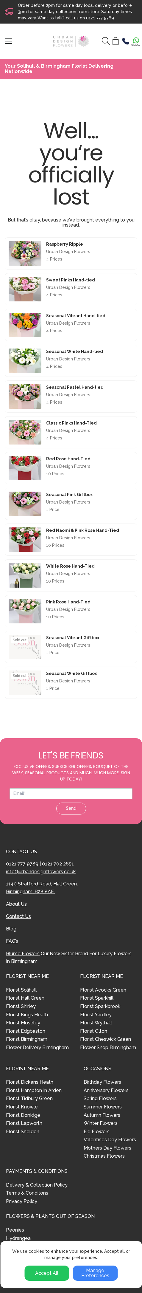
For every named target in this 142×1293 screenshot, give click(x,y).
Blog (11, 929)
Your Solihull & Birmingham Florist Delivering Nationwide (59, 69)
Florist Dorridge (23, 1115)
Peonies (15, 1230)
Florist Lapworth (24, 1123)
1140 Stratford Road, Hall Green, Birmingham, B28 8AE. (42, 887)
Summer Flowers (103, 1107)
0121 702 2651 (58, 864)
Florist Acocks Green (103, 990)
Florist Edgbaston (25, 1031)
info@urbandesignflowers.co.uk (41, 871)
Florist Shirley (21, 1006)
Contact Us (18, 916)
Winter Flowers (101, 1123)
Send (71, 808)
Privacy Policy (21, 1201)
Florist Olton (93, 1031)
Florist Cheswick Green (105, 1039)
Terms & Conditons (27, 1193)
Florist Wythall (96, 1023)
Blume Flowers (23, 953)
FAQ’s (12, 941)
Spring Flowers (100, 1098)
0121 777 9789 (100, 18)
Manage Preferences (95, 1273)
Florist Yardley (96, 1015)
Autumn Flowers (102, 1115)
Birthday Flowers (102, 1082)
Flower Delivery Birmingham (37, 1047)
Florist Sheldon (22, 1131)
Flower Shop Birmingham (108, 1047)
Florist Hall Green (25, 998)
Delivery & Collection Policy (37, 1185)
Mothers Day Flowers (107, 1148)
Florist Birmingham (26, 1039)
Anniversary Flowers (106, 1090)
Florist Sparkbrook (100, 1006)
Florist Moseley (23, 1023)
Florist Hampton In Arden (34, 1090)
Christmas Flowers (104, 1156)
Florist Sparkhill (96, 998)
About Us (16, 904)
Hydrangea (18, 1238)
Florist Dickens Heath (29, 1082)
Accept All (46, 1273)
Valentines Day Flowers (110, 1139)
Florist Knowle (22, 1107)
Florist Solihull (21, 990)
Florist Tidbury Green (29, 1098)
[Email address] (71, 793)
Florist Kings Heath (27, 1015)
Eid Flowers (97, 1131)
